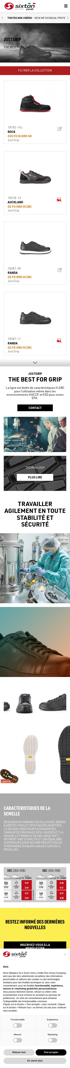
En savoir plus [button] (35, 1060)
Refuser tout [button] (19, 1052)
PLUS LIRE (35, 477)
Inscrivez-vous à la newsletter (35, 946)
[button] (2, 18)
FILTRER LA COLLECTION (35, 70)
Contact (35, 408)
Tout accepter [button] (51, 1052)
